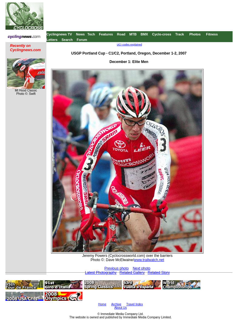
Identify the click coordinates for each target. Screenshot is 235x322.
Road (121, 34)
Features (106, 34)
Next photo (141, 268)
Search (67, 39)
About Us (120, 307)
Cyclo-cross (161, 34)
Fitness (212, 34)
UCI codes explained (129, 44)
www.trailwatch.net (149, 260)
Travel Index (134, 304)
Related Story (159, 273)
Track (179, 34)
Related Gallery (132, 273)
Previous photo (116, 268)
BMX (144, 34)
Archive (116, 304)
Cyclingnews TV (59, 34)
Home (102, 304)
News (80, 34)
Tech (91, 34)
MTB (133, 34)
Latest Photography (100, 273)
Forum (82, 39)
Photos (194, 34)
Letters (52, 39)
